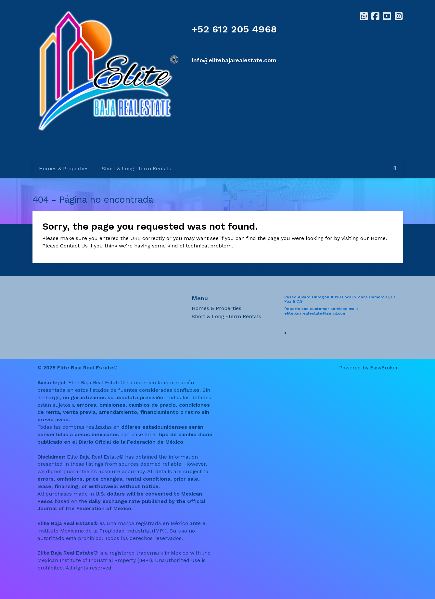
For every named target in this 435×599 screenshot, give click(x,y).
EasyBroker (384, 368)
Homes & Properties (64, 168)
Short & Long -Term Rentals (136, 168)
